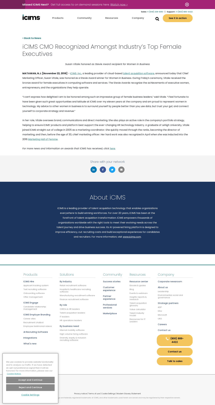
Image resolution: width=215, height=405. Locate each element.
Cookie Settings (108, 393)
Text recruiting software (34, 289)
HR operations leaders (71, 320)
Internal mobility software (72, 330)
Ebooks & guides (138, 285)
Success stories (111, 281)
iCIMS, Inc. (76, 73)
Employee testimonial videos (37, 326)
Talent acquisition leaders (72, 312)
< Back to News (31, 38)
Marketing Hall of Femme (43, 139)
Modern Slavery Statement (129, 393)
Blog (132, 289)
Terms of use (94, 393)
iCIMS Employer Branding (36, 314)
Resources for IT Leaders (137, 320)
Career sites (29, 318)
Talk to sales (174, 361)
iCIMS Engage (30, 302)
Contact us (164, 330)
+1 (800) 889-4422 (184, 11)
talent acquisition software (138, 73)
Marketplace (110, 313)
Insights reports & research (138, 298)
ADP (160, 307)
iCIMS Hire (28, 281)
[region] (30, 378)
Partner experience (109, 297)
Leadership (163, 291)
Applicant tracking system (36, 285)
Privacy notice (80, 393)
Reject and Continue (30, 387)
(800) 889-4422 (175, 340)
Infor (160, 311)
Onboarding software (34, 293)
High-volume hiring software (74, 334)
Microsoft (162, 314)
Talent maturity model (137, 314)
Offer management (33, 297)
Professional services (110, 306)
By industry (66, 281)
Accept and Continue (30, 380)
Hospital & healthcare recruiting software (75, 290)
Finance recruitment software (74, 299)
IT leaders (64, 316)
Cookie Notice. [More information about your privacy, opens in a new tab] (14, 373)
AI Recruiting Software (35, 331)
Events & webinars (139, 293)
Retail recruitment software (73, 285)
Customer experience (109, 289)
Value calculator (138, 309)
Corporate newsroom (170, 281)
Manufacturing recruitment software (77, 295)
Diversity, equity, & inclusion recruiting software (73, 339)
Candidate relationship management (34, 307)
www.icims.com (132, 236)
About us (163, 287)
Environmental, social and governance (170, 296)
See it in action (178, 18)
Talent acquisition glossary (138, 304)
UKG (160, 318)
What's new (29, 343)
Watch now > (119, 4)
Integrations (30, 337)
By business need (69, 326)
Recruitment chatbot (33, 322)
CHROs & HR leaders (70, 309)
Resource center (139, 281)
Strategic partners (168, 303)
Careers (162, 324)
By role (63, 304)
